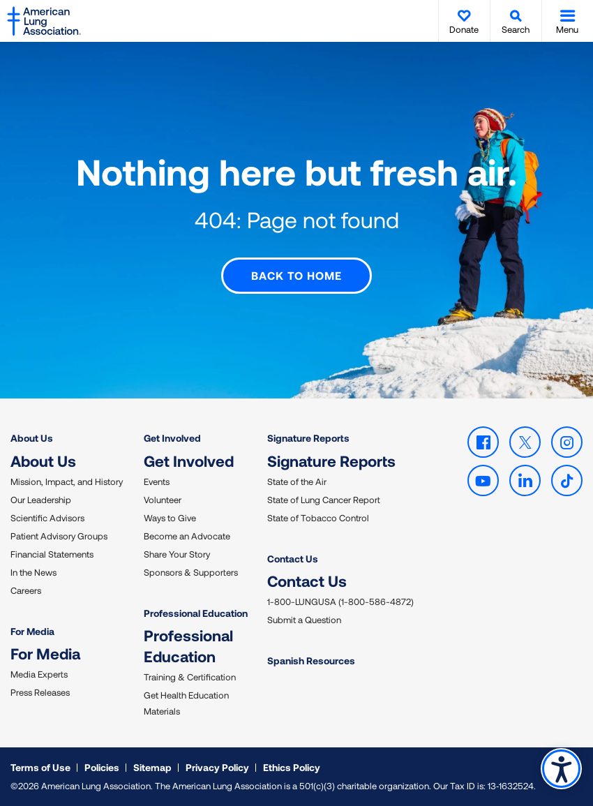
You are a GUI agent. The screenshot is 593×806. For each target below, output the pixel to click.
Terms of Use (40, 767)
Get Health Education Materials (186, 703)
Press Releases (40, 692)
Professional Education (196, 612)
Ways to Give (170, 517)
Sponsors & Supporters (191, 571)
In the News (33, 571)
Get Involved (172, 438)
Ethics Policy (291, 767)
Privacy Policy (217, 767)
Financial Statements (51, 553)
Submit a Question (304, 619)
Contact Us (292, 558)
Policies (101, 767)
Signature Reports (308, 438)
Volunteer (162, 499)
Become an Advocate (187, 535)
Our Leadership (40, 499)
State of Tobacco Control (318, 517)
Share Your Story (177, 553)
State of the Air (296, 480)
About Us (31, 438)
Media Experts (39, 674)
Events (157, 480)
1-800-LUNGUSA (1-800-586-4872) (340, 601)
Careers (25, 589)
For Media (32, 630)
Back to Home (296, 275)
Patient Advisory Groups (58, 535)
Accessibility (561, 768)
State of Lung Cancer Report (323, 499)
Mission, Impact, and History (66, 480)
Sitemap (152, 767)
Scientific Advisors (47, 517)
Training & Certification (190, 676)
